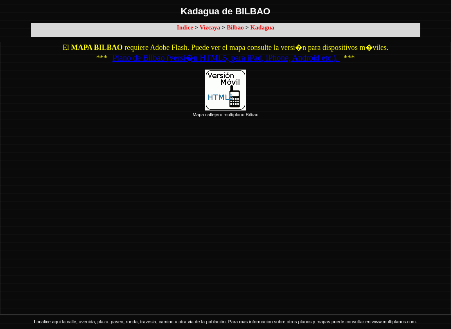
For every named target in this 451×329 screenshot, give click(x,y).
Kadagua (262, 27)
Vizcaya (210, 27)
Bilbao (235, 27)
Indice (185, 27)
